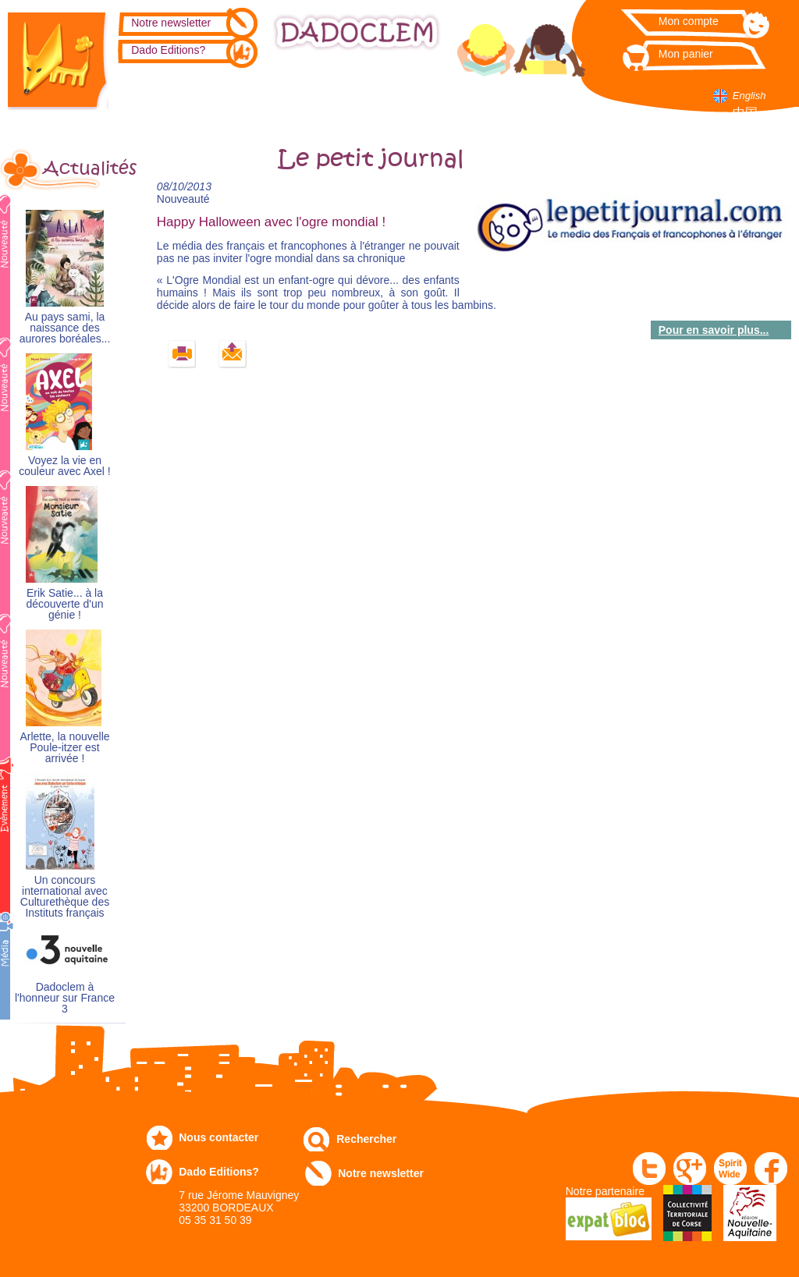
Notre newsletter (171, 22)
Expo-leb (304, 101)
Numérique (463, 94)
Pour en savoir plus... (714, 330)
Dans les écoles (531, 101)
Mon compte (689, 21)
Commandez (243, 94)
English (749, 95)
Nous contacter (218, 1137)
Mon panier (686, 54)
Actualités (84, 168)
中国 (745, 112)
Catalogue (172, 94)
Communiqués (384, 94)
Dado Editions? (168, 50)
